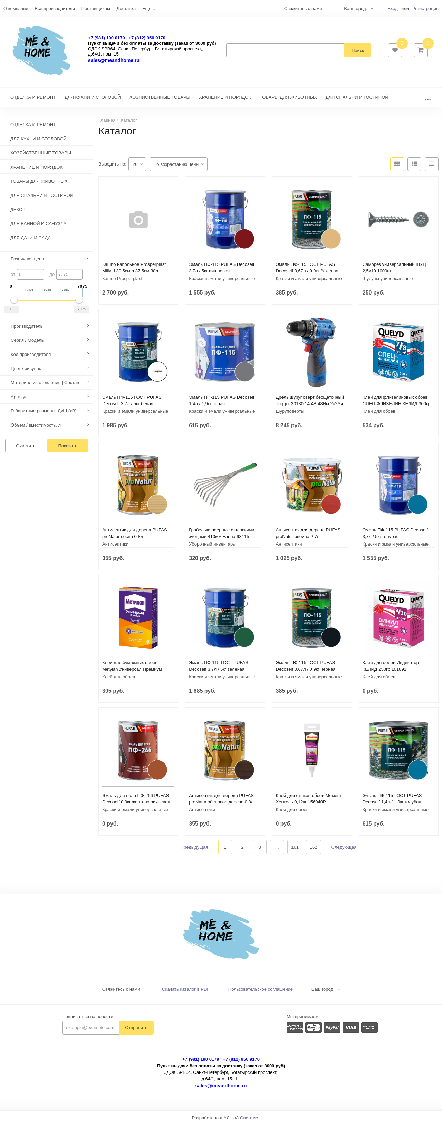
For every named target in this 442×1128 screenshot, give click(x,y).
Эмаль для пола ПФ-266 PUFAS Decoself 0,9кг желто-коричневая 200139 (136, 805)
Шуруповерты (290, 414)
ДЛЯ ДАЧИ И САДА (30, 241)
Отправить (136, 1031)
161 (295, 850)
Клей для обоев (379, 414)
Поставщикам (95, 8)
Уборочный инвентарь (212, 547)
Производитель (27, 329)
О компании (15, 8)
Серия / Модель (27, 343)
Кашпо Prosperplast (122, 282)
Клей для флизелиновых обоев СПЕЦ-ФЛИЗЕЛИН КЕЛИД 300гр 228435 (396, 407)
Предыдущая (194, 850)
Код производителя (31, 357)
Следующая (344, 850)
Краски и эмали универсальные (222, 282)
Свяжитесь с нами (121, 992)
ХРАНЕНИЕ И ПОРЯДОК (225, 100)
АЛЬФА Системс (240, 1121)
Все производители (55, 8)
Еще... (148, 8)
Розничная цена (27, 262)
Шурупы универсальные (388, 282)
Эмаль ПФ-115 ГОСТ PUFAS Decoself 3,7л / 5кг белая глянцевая (132, 407)
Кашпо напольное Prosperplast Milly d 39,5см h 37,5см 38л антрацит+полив (134, 274)
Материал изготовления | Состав (45, 386)
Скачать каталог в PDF (186, 992)
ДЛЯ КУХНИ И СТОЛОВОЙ (93, 100)
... (428, 100)
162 (313, 850)
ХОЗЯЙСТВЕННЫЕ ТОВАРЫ (159, 100)
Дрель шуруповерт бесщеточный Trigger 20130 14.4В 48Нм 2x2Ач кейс (310, 407)
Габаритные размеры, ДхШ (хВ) (44, 414)
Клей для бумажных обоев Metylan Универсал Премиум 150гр (132, 672)
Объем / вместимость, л (36, 428)
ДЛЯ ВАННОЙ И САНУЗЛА (38, 227)
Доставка (126, 8)
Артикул (19, 400)
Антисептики (115, 547)
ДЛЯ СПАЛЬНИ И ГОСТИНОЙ (357, 100)
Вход (392, 8)
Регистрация (425, 8)
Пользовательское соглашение (260, 992)
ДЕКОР (18, 213)
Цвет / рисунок (26, 372)
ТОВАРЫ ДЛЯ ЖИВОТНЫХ (288, 100)
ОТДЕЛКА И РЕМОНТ (33, 100)
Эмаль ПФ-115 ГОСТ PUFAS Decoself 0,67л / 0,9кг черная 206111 (306, 672)
